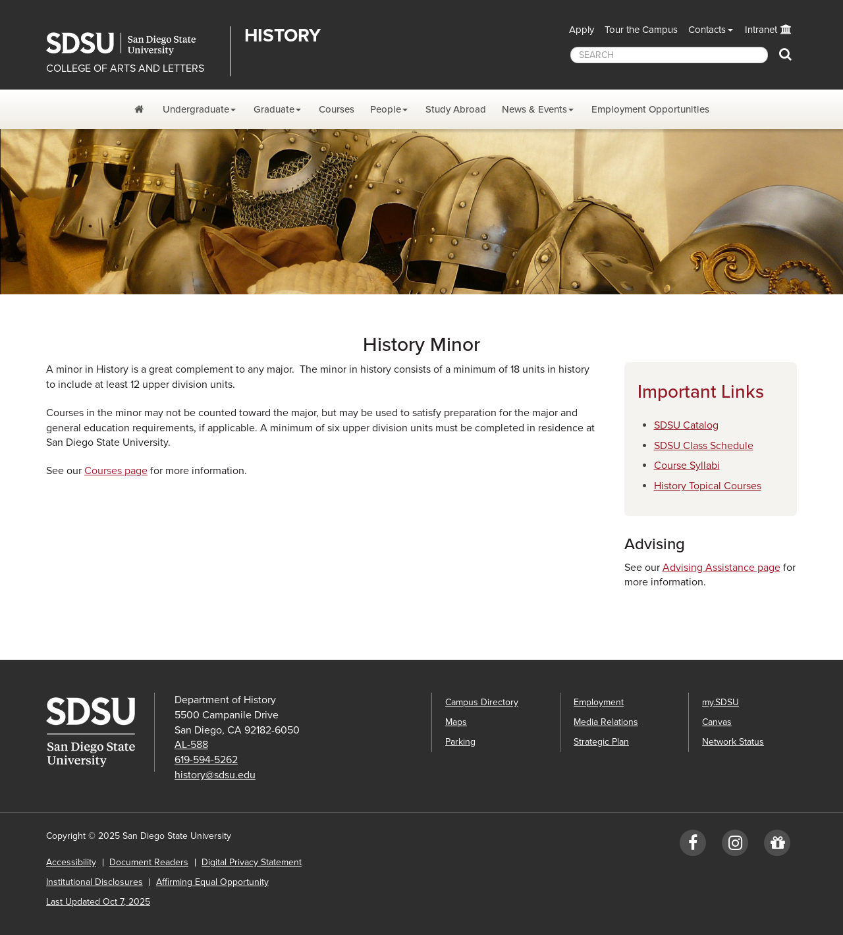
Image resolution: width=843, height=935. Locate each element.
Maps (456, 722)
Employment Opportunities (650, 109)
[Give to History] (777, 845)
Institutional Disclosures (94, 882)
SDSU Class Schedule (703, 445)
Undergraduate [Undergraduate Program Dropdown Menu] (196, 109)
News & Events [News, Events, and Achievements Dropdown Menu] (534, 109)
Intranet (761, 30)
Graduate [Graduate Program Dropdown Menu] (274, 109)
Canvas (717, 722)
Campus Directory (481, 702)
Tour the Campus (641, 30)
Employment (599, 702)
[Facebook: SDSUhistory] (693, 845)
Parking (460, 741)
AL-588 (191, 744)
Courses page (116, 470)
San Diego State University (133, 43)
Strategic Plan (601, 741)
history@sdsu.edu (215, 775)
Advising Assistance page (721, 567)
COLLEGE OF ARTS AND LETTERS (125, 68)
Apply (581, 30)
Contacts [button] (707, 30)
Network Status (733, 741)
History (282, 35)
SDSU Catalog (686, 425)
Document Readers (148, 862)
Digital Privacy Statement (252, 862)
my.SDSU (720, 702)
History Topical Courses (707, 486)
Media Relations (606, 722)
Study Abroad (455, 109)
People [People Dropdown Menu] (385, 109)
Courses (336, 109)
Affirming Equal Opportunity (212, 882)
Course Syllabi (687, 465)
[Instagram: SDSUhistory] (735, 845)
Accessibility (71, 862)
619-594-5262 (206, 759)
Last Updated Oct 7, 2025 (98, 901)
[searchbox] (669, 55)
